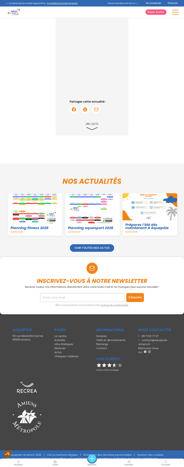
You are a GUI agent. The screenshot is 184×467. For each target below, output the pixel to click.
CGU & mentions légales (62, 455)
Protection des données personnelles (107, 455)
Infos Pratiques (63, 344)
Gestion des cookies (150, 455)
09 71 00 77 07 (148, 336)
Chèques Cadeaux (66, 356)
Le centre (60, 336)
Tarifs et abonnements (111, 340)
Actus (58, 352)
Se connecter (153, 3)
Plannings (102, 344)
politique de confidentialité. (114, 305)
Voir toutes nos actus (92, 248)
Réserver (60, 348)
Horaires (101, 336)
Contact (101, 348)
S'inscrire (173, 3)
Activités (59, 340)
